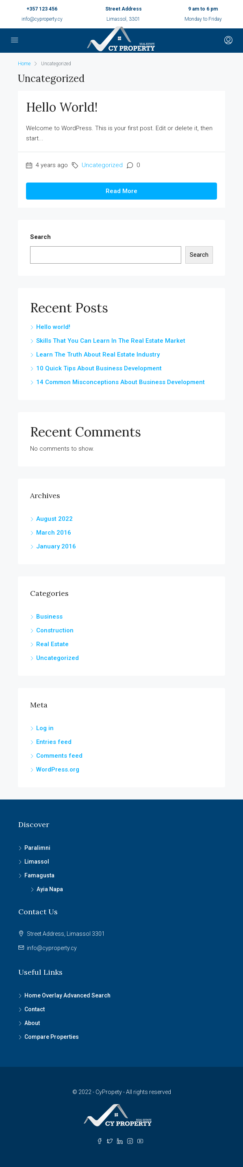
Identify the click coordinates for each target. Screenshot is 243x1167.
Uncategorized (102, 165)
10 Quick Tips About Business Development (99, 368)
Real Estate (52, 644)
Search (40, 237)
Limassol (36, 861)
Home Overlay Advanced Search (67, 995)
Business (49, 616)
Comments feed (59, 755)
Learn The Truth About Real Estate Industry (98, 354)
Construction (55, 630)
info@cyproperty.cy (42, 19)
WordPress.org (57, 769)
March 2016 (53, 532)
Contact (34, 1009)
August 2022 (54, 518)
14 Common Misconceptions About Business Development (120, 382)
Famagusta (39, 875)
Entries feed (54, 742)
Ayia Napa (50, 889)
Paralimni (37, 848)
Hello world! (62, 107)
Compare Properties (51, 1037)
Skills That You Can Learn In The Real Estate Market (110, 340)
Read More (121, 191)
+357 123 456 (41, 9)
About (32, 1023)
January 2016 (56, 546)
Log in (45, 728)
